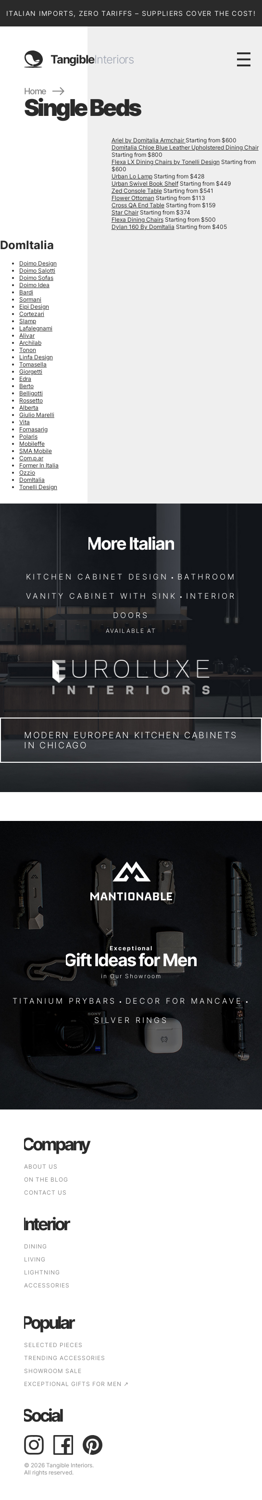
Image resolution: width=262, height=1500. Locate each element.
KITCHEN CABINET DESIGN (97, 576)
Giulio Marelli (36, 414)
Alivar (27, 335)
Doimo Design (38, 263)
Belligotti (31, 393)
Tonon (27, 349)
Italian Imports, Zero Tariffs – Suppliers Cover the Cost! (131, 13)
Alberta (28, 407)
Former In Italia (39, 465)
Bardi (26, 292)
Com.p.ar (31, 458)
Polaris (28, 436)
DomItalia (32, 479)
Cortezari (31, 313)
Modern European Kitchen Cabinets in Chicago (130, 740)
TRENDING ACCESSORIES (64, 1357)
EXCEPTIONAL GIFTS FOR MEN (76, 1383)
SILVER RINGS (131, 1020)
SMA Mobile (35, 450)
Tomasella (33, 364)
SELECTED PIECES (53, 1345)
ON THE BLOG (46, 1179)
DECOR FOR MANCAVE (184, 1001)
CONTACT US (45, 1192)
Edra (25, 378)
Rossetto (31, 400)
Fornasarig (33, 429)
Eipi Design (34, 306)
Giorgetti (30, 371)
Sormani (30, 299)
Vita (24, 422)
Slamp (27, 321)
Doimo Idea (34, 285)
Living (35, 1259)
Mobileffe (32, 443)
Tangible (92, 59)
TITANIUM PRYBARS (64, 1001)
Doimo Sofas (36, 277)
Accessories (47, 1285)
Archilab (30, 342)
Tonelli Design (38, 487)
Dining (35, 1246)
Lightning (42, 1272)
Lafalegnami (35, 328)
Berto (26, 386)
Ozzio (27, 472)
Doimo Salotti (37, 270)
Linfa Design (36, 357)
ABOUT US (41, 1166)
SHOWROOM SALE (53, 1370)
